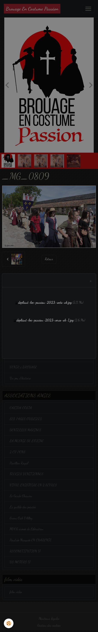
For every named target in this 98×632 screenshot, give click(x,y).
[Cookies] (8, 623)
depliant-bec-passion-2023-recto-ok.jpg (45, 302)
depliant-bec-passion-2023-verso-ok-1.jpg (45, 320)
